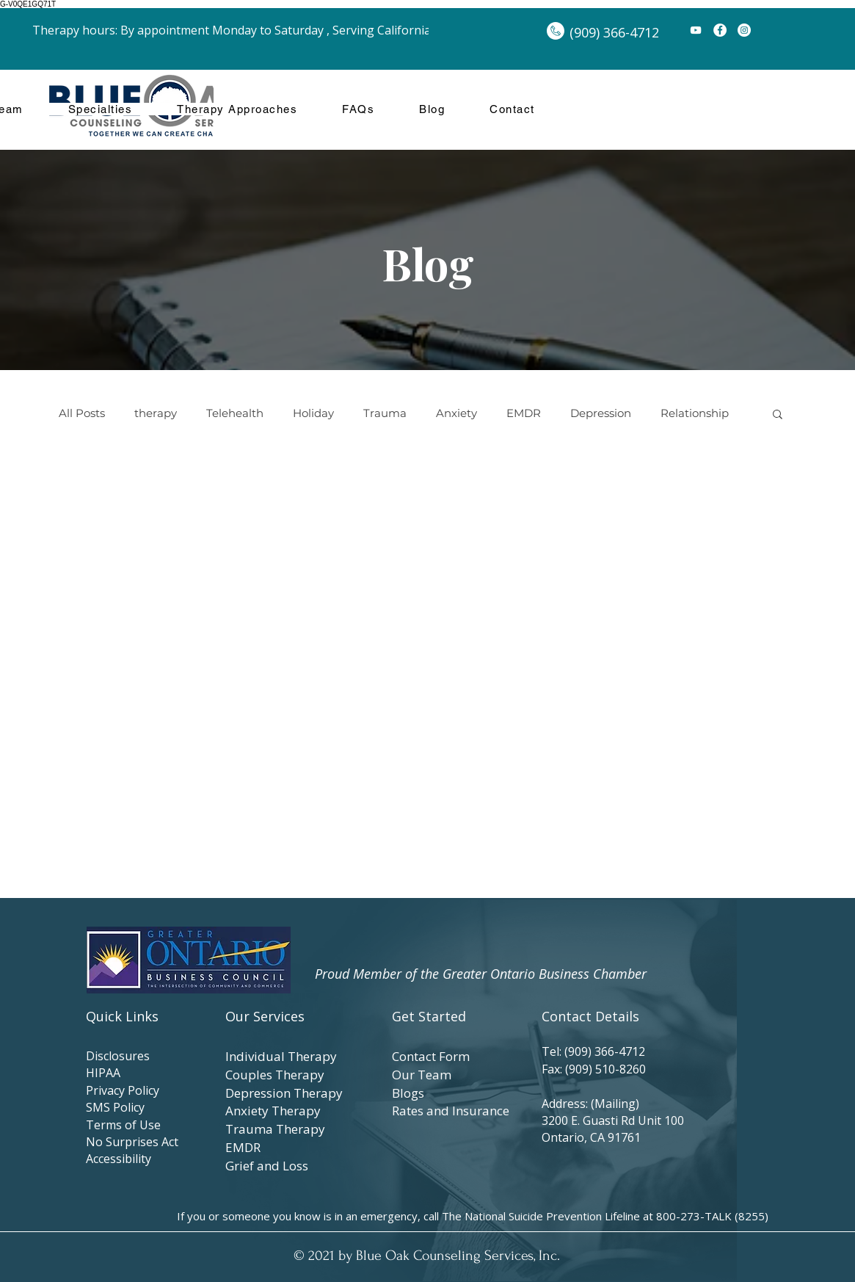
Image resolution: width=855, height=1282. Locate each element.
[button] (778, 415)
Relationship (695, 413)
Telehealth (234, 413)
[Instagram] (744, 30)
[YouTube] (695, 30)
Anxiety (456, 413)
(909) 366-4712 (607, 1051)
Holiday (313, 413)
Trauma (385, 413)
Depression (600, 413)
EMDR (523, 413)
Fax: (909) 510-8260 (594, 1069)
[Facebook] (720, 30)
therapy (155, 413)
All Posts (82, 413)
